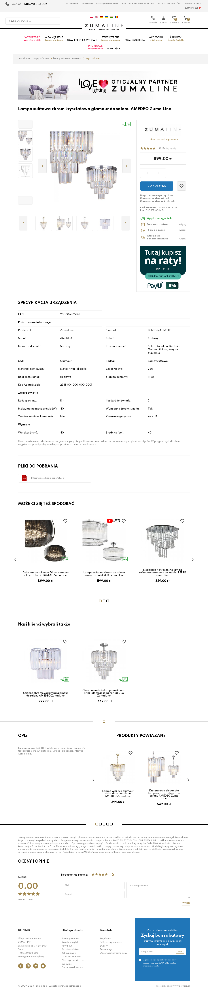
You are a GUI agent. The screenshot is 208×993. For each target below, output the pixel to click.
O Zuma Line (72, 4)
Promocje (95, 49)
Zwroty (104, 948)
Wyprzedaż (32, 40)
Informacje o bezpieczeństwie (47, 480)
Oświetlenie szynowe (82, 42)
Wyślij (186, 905)
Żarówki (176, 40)
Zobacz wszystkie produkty (163, 141)
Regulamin (105, 940)
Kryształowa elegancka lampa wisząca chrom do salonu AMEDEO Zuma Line (164, 796)
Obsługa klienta (72, 932)
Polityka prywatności (111, 944)
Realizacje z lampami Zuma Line (138, 4)
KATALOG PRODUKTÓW (169, 4)
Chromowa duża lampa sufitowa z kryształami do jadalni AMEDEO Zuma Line (104, 695)
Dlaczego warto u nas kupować (74, 964)
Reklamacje (106, 951)
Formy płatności (70, 940)
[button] (25, 126)
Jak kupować (69, 955)
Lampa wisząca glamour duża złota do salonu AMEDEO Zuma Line (117, 795)
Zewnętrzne (110, 40)
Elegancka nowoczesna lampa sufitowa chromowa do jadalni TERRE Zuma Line (162, 574)
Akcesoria (156, 40)
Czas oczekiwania (71, 958)
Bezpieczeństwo (71, 951)
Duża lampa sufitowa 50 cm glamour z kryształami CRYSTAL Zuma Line (45, 575)
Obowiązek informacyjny (113, 955)
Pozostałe (106, 932)
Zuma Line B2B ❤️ (193, 8)
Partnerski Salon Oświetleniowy (100, 4)
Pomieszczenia (135, 42)
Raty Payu (67, 948)
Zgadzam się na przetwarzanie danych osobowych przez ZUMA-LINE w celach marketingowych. (161, 964)
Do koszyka (157, 187)
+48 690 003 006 (36, 4)
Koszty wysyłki (70, 944)
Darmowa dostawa (72, 969)
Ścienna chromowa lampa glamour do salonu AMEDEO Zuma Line (45, 696)
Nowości (113, 50)
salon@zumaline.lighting (31, 958)
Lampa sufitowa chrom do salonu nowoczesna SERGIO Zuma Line (104, 575)
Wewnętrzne (54, 40)
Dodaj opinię (169, 150)
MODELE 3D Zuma (192, 4)
